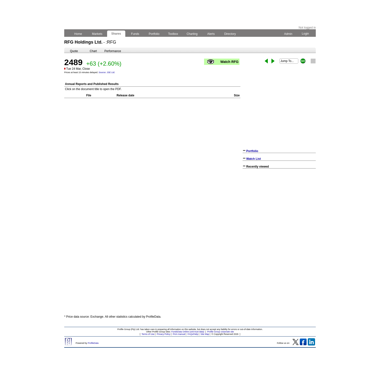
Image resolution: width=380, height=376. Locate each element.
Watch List (253, 159)
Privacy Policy (163, 334)
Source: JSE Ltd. (107, 72)
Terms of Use (148, 334)
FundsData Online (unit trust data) (187, 331)
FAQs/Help (193, 334)
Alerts (211, 34)
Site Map (204, 334)
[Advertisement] (279, 206)
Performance (112, 51)
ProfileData (93, 343)
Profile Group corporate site (220, 331)
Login (305, 33)
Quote (74, 51)
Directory (230, 34)
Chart (93, 51)
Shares (116, 33)
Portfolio (154, 34)
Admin (288, 34)
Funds (135, 34)
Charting (192, 34)
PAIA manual (179, 334)
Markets (97, 34)
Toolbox (173, 34)
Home (78, 34)
